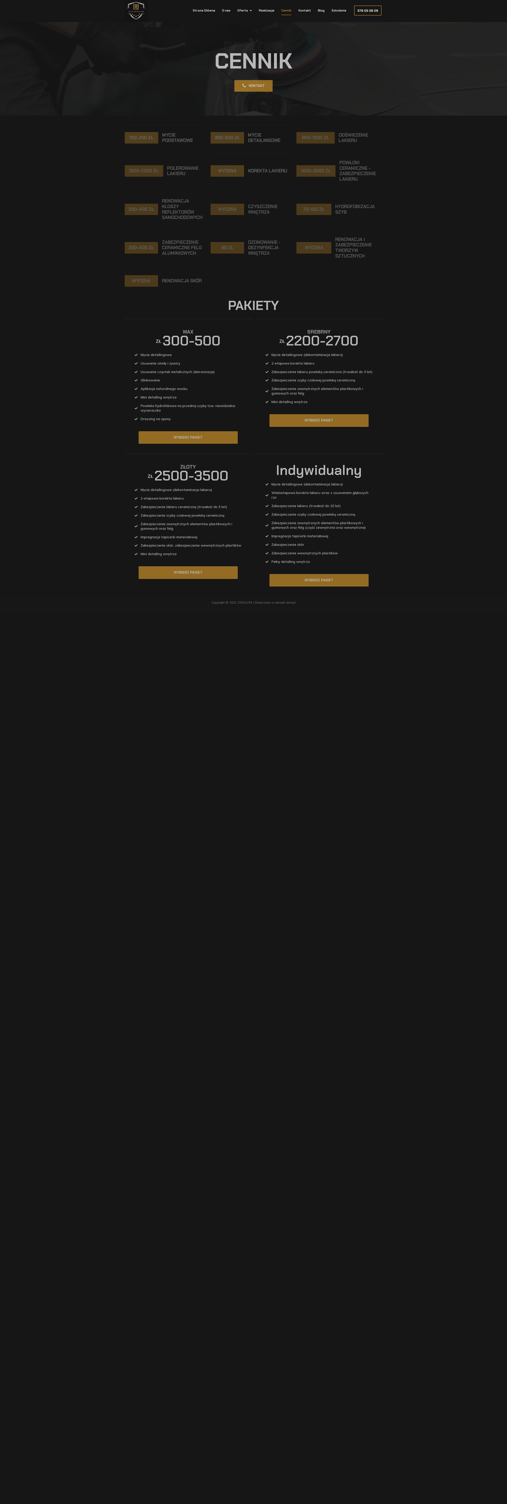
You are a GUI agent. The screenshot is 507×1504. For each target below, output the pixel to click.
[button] (367, 10)
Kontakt (304, 10)
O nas (226, 10)
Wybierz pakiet (188, 437)
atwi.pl (290, 602)
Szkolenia (339, 10)
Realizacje (266, 10)
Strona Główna (204, 10)
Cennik (286, 10)
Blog (321, 10)
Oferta (244, 10)
